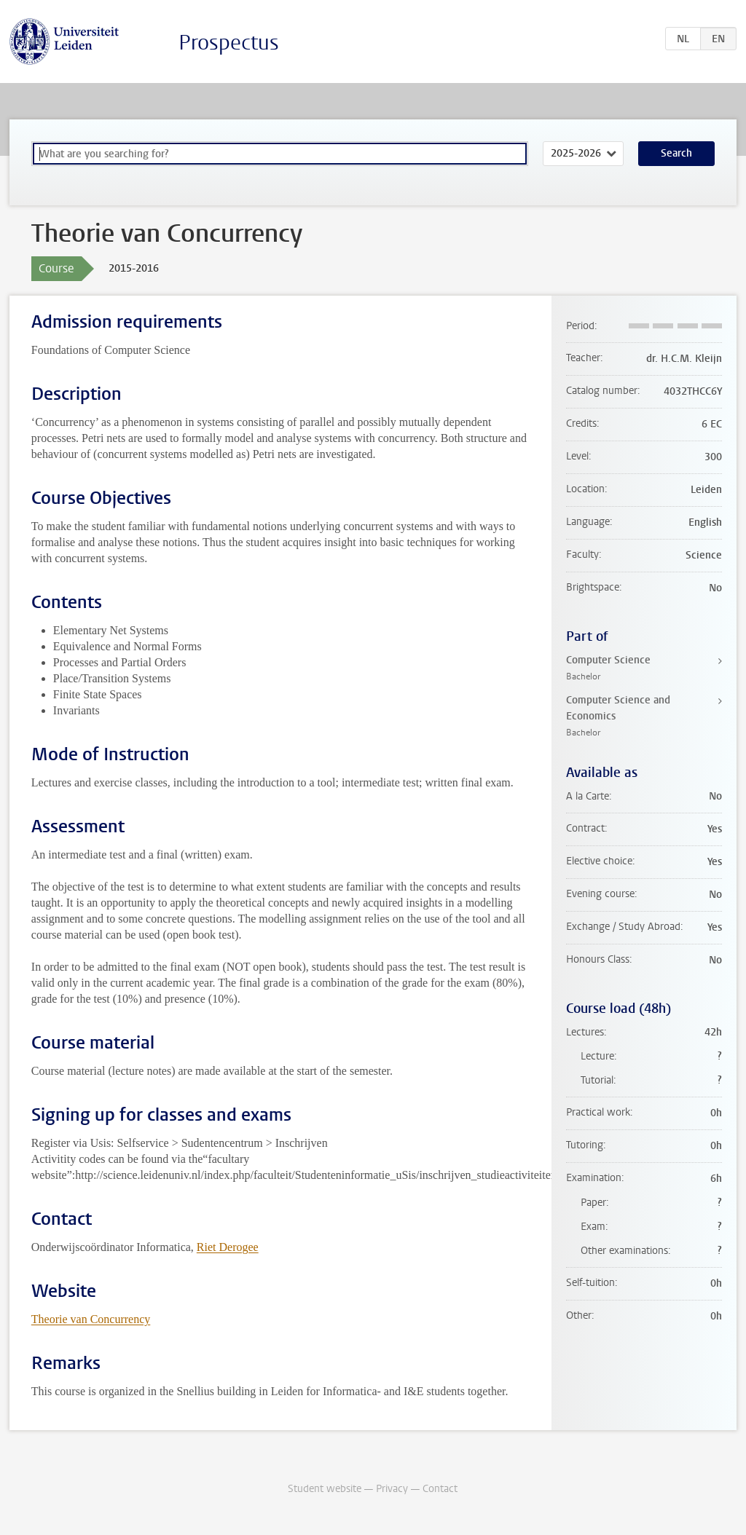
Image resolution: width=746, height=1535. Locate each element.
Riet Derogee (228, 1247)
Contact (440, 1489)
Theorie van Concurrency (90, 1319)
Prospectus (228, 42)
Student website (324, 1489)
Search (676, 153)
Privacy (392, 1489)
